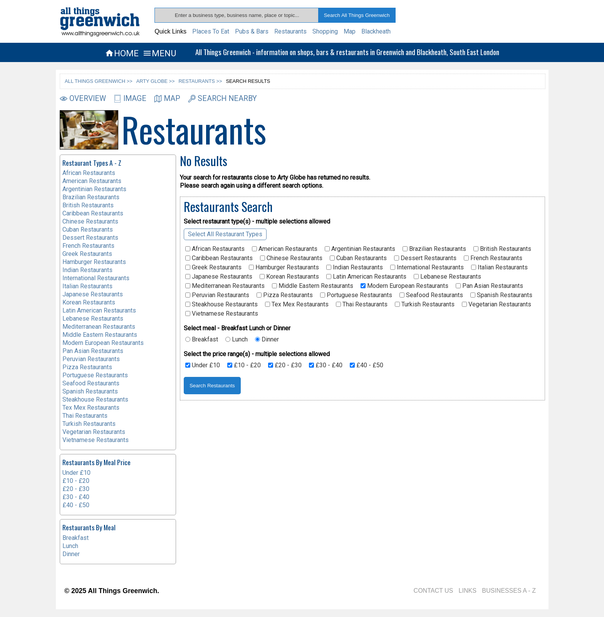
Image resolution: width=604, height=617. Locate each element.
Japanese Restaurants (218, 277)
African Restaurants (215, 249)
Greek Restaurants (213, 267)
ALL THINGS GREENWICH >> (99, 81)
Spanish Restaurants (501, 295)
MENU (159, 53)
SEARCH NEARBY (222, 98)
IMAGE (130, 98)
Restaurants (290, 31)
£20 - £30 (285, 365)
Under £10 (202, 365)
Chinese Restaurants (291, 258)
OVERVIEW (83, 98)
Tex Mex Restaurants (297, 304)
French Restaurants (493, 258)
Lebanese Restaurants (447, 277)
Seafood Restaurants (431, 295)
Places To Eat (210, 31)
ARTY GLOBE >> (155, 81)
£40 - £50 (366, 365)
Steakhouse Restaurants (221, 304)
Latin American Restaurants (366, 277)
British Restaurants (502, 249)
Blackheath (376, 31)
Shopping (325, 31)
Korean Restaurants (289, 277)
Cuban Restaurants (358, 258)
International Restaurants (427, 267)
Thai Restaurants (362, 304)
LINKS (467, 590)
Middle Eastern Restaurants (312, 286)
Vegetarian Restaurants (496, 304)
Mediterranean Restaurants (225, 286)
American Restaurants (284, 249)
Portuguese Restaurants (356, 295)
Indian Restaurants (354, 267)
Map (350, 31)
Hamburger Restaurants (284, 267)
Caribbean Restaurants (219, 258)
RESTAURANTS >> (200, 81)
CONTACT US (433, 590)
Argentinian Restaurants (360, 249)
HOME (122, 53)
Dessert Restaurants (425, 258)
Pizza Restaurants (285, 295)
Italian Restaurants (499, 267)
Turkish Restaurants (425, 304)
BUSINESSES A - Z (509, 590)
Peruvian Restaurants (217, 295)
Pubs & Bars (251, 31)
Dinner (267, 339)
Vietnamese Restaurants (221, 314)
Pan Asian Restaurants (489, 286)
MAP (167, 98)
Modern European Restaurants (404, 286)
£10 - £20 (244, 365)
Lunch (236, 339)
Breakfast (201, 339)
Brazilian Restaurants (434, 249)
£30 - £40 (325, 365)
